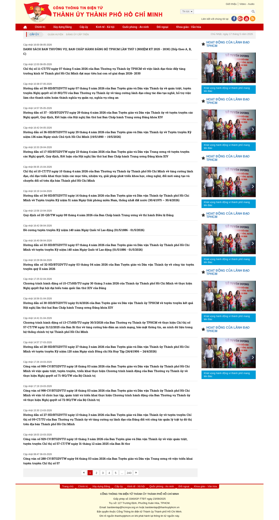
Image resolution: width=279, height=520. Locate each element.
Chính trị (40, 27)
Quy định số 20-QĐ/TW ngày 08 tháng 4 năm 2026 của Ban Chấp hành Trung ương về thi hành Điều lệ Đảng (98, 215)
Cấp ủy (84, 27)
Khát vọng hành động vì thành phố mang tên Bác (227, 89)
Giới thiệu (231, 4)
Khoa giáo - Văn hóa (188, 27)
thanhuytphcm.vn (124, 515)
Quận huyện (55, 34)
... (122, 472)
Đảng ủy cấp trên (77, 34)
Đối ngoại (162, 27)
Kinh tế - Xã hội (105, 27)
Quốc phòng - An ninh (135, 27)
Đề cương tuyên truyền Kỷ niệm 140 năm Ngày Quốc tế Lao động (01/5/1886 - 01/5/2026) (83, 230)
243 (129, 472)
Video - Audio (246, 4)
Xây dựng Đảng (62, 27)
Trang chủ (68, 486)
